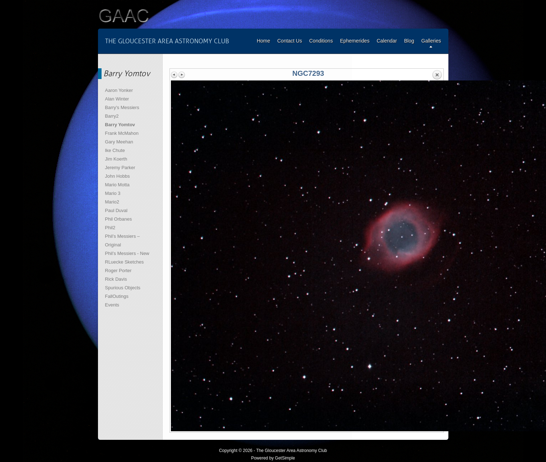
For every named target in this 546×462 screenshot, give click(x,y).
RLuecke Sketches (124, 262)
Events (112, 305)
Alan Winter (117, 99)
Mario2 (112, 202)
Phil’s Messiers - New (127, 253)
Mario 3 (112, 193)
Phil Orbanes (118, 219)
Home (263, 41)
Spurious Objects (123, 287)
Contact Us (289, 41)
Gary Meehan (119, 141)
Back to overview (437, 75)
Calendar (387, 41)
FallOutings (117, 296)
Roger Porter (118, 270)
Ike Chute (115, 150)
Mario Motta (117, 184)
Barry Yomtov (120, 124)
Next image (181, 74)
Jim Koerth (116, 159)
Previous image (174, 74)
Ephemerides (355, 41)
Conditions (321, 41)
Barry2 (112, 116)
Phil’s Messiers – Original (122, 240)
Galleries (431, 41)
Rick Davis (116, 279)
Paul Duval (116, 210)
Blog (409, 41)
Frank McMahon (122, 133)
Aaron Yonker (119, 90)
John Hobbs (117, 176)
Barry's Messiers (122, 107)
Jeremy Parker (120, 167)
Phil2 (110, 227)
